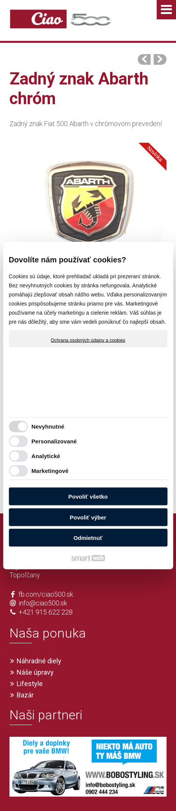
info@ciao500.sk (43, 576)
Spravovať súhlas (135, 793)
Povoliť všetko (88, 496)
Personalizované (54, 441)
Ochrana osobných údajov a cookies (88, 340)
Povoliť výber (88, 517)
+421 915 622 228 (46, 585)
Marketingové (50, 470)
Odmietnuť (88, 538)
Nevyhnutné (47, 426)
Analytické (45, 455)
